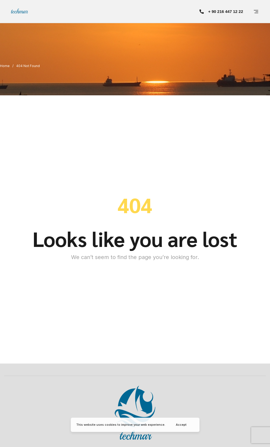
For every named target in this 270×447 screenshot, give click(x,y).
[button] (221, 11)
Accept (181, 425)
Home (5, 66)
